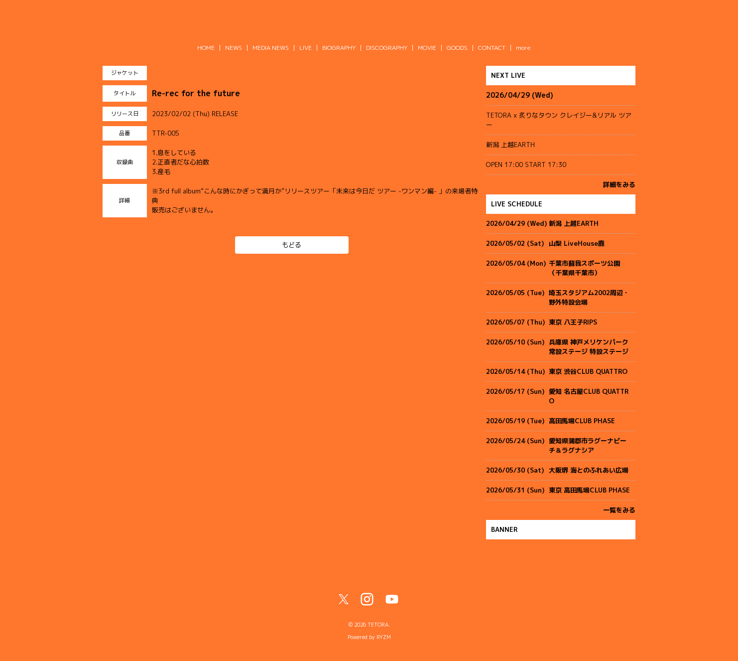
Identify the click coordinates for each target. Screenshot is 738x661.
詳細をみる (619, 184)
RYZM (383, 637)
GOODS (457, 47)
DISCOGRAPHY (386, 47)
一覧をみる (619, 509)
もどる (291, 244)
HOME (206, 47)
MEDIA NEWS (270, 47)
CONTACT (491, 47)
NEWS (233, 47)
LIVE (305, 47)
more (523, 47)
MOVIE (427, 47)
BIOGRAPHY (339, 47)
